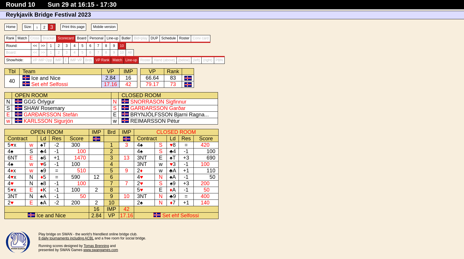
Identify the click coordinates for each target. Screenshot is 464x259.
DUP (154, 38)
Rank (10, 38)
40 (12, 81)
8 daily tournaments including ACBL (66, 238)
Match (22, 38)
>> (43, 46)
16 (128, 78)
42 (128, 84)
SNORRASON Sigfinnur (158, 102)
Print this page (73, 27)
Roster (184, 38)
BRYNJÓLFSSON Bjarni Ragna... (169, 115)
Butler (126, 38)
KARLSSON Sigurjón (48, 121)
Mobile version (104, 27)
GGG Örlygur (39, 102)
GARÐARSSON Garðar (158, 108)
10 (122, 46)
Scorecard (66, 38)
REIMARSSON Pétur (155, 121)
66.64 (152, 78)
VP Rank (102, 60)
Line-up (112, 38)
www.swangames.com (100, 250)
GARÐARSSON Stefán (51, 115)
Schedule (168, 38)
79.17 (152, 84)
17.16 (110, 84)
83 (173, 78)
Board (81, 38)
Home (10, 27)
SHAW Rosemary (44, 108)
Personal (96, 38)
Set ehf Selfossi (49, 84)
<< (35, 46)
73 (173, 84)
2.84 (110, 78)
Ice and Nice (45, 78)
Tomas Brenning (96, 246)
